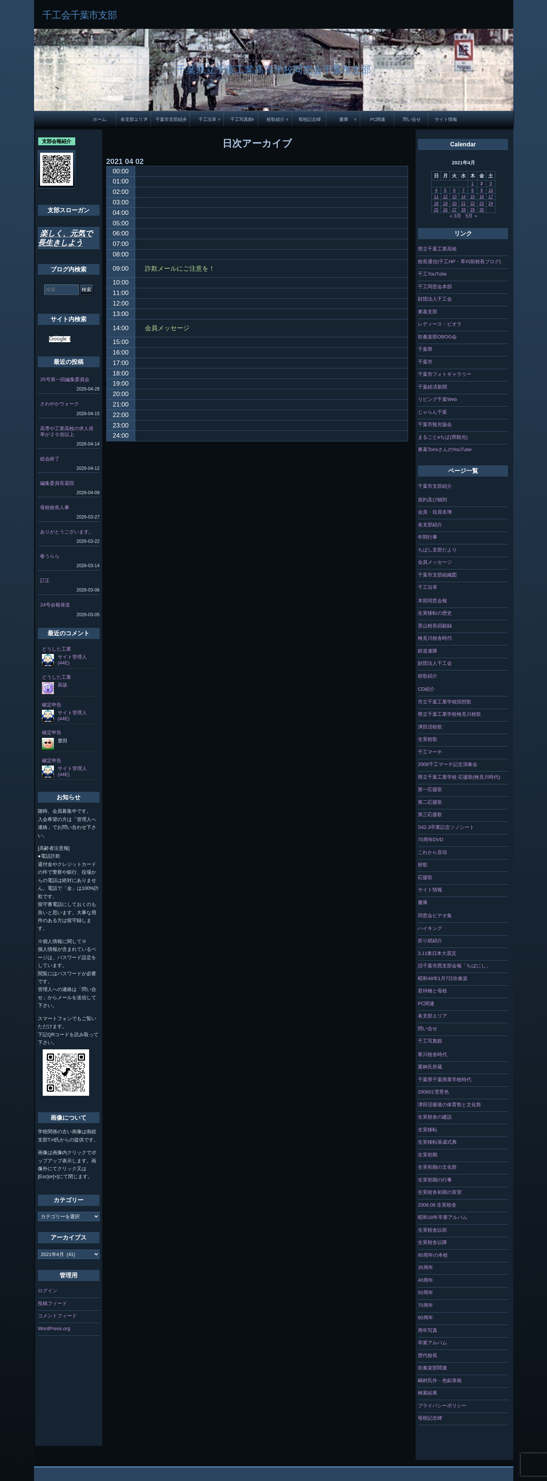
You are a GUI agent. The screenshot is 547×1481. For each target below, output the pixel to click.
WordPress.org (54, 1328)
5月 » (471, 216)
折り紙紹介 (430, 940)
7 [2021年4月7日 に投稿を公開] (463, 190)
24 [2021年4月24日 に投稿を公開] (490, 203)
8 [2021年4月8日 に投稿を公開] (472, 190)
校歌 (423, 864)
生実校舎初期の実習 (440, 1192)
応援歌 (425, 877)
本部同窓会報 (432, 600)
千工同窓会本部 (435, 286)
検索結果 (427, 1393)
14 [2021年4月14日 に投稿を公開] (463, 196)
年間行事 (427, 537)
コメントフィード (57, 1316)
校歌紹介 (276, 119)
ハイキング (430, 928)
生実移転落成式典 (437, 1142)
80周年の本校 (432, 1255)
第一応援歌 (430, 789)
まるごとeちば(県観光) (443, 437)
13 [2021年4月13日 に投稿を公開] (454, 196)
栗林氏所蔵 (430, 1067)
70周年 (425, 1305)
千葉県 (425, 349)
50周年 (425, 1292)
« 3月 (455, 216)
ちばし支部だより (437, 550)
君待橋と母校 (432, 991)
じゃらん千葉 (432, 412)
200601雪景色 (433, 1092)
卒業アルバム (432, 1342)
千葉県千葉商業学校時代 (444, 1079)
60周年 (425, 1317)
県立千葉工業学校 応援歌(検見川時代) (459, 777)
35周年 (425, 1267)
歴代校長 (427, 1355)
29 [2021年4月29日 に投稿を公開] (472, 209)
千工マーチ (430, 752)
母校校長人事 (54, 507)
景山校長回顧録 (435, 626)
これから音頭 (432, 852)
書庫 (343, 119)
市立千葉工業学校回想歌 (444, 702)
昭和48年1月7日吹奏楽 (443, 978)
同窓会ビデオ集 (435, 915)
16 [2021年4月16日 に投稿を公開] (481, 196)
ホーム (99, 119)
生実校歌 (427, 739)
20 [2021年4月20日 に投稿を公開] (454, 203)
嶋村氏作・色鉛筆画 (440, 1380)
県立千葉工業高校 (437, 249)
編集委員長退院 (57, 483)
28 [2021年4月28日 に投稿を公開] (463, 209)
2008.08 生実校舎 (437, 1205)
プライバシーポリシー (442, 1405)
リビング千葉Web (437, 399)
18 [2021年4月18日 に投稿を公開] (436, 203)
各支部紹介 (430, 524)
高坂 (62, 685)
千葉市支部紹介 (171, 119)
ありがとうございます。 (67, 532)
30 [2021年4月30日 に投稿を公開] (481, 209)
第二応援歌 (430, 802)
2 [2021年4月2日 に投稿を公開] (481, 183)
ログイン (47, 1290)
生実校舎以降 (432, 1242)
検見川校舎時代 (435, 638)
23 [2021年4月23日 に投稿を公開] (481, 203)
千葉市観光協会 (435, 424)
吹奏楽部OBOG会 (437, 337)
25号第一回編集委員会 (64, 379)
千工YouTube (432, 274)
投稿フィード (52, 1303)
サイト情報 (446, 119)
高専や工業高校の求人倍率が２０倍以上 (67, 431)
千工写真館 (241, 119)
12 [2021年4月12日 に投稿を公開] (445, 196)
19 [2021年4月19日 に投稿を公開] (445, 203)
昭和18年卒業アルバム (442, 1217)
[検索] (59, 339)
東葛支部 (427, 311)
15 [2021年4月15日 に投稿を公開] (472, 196)
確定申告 (51, 705)
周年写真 (427, 1330)
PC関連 (377, 119)
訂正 (45, 580)
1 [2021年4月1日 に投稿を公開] (472, 183)
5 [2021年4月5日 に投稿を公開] (445, 190)
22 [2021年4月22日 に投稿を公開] (472, 203)
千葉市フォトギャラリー (444, 374)
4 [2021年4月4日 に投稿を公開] (436, 190)
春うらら (50, 556)
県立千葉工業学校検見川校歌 (449, 714)
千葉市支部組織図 (437, 575)
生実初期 (427, 1155)
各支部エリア (134, 119)
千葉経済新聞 (432, 387)
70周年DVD (430, 839)
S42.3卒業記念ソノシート (446, 827)
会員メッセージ (435, 562)
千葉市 (425, 362)
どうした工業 (56, 649)
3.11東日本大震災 (437, 953)
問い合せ (412, 119)
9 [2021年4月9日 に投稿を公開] (481, 190)
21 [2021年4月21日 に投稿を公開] (463, 203)
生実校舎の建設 (435, 1117)
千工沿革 (207, 119)
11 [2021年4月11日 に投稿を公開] (436, 196)
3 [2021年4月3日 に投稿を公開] (490, 183)
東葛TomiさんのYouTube (445, 449)
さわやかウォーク (59, 404)
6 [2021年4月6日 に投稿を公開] (454, 190)
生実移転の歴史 (435, 613)
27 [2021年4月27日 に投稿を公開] (454, 209)
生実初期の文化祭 (437, 1167)
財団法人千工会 (435, 299)
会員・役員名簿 (435, 512)
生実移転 (427, 1129)
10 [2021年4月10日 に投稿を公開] (490, 190)
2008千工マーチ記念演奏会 (447, 764)
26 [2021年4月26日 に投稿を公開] (445, 209)
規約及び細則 (432, 499)
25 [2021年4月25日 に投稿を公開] (436, 209)
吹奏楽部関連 (432, 1368)
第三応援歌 (430, 814)
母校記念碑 (309, 119)
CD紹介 (426, 689)
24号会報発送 (55, 605)
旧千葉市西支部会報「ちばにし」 (454, 965)
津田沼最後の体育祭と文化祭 (449, 1104)
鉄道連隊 (427, 651)
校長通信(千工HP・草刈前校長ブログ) (459, 261)
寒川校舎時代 (432, 1054)
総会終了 (50, 459)
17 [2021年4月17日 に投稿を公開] (490, 196)
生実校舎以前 (432, 1230)
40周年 (425, 1280)
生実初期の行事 (435, 1180)
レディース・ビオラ (440, 324)
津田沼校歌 (430, 727)
